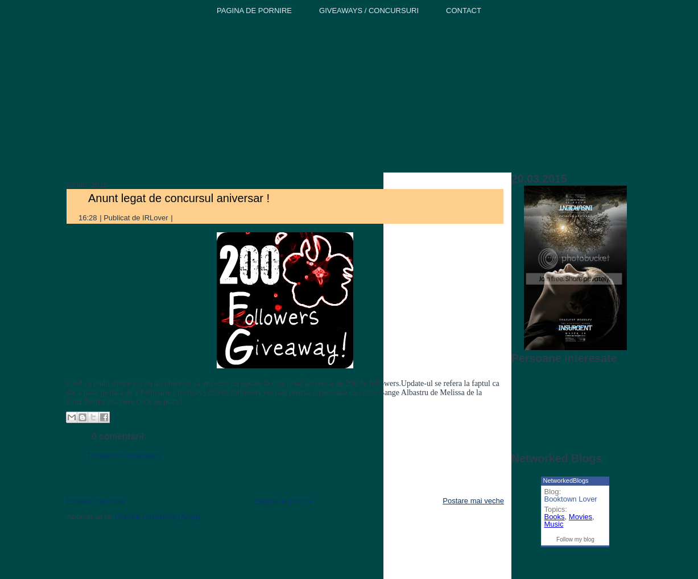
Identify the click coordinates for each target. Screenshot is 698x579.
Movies (580, 516)
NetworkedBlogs (565, 480)
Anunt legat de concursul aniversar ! (179, 198)
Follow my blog (575, 539)
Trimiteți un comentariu (124, 455)
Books (554, 516)
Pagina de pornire (283, 500)
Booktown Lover (570, 499)
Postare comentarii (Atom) (157, 516)
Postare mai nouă (95, 500)
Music (553, 524)
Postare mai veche (473, 500)
